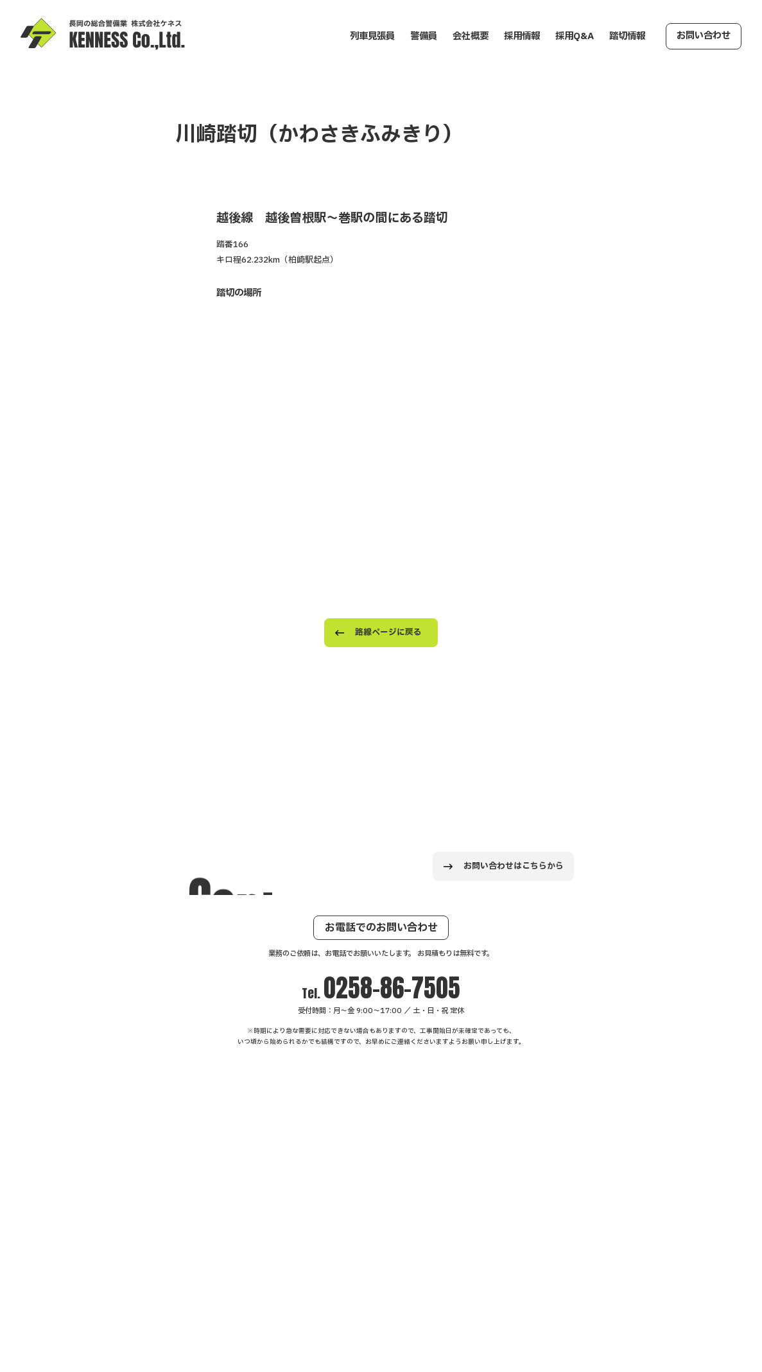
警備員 (423, 36)
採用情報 (522, 36)
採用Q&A (574, 36)
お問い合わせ (704, 35)
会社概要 (471, 36)
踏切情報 (627, 36)
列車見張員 (372, 36)
